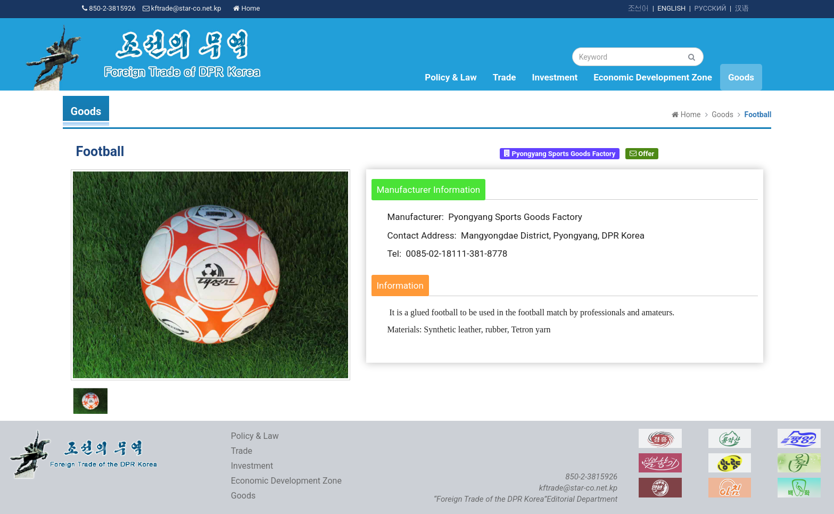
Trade (504, 77)
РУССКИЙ (710, 8)
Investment (554, 77)
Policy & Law (450, 77)
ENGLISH (671, 8)
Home (246, 8)
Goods (741, 77)
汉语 (742, 8)
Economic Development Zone (652, 77)
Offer (642, 153)
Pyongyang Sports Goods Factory (559, 153)
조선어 (638, 8)
